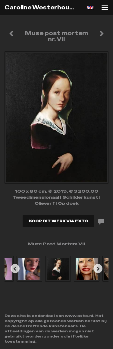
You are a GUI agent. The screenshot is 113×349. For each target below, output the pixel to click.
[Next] (97, 268)
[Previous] (15, 268)
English (90, 8)
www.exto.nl (79, 315)
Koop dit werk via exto (58, 221)
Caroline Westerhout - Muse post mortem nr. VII (43, 7)
